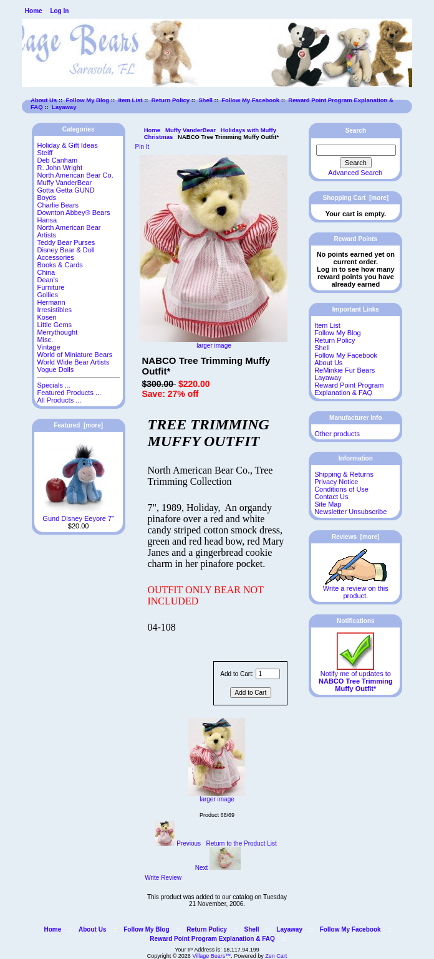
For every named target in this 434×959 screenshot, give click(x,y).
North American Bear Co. (75, 175)
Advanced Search (355, 172)
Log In (59, 10)
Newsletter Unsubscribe (350, 511)
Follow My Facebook (250, 100)
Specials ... (53, 385)
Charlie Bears (58, 205)
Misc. (45, 339)
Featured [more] (78, 425)
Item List (130, 100)
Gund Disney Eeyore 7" (78, 515)
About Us (44, 100)
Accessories (55, 257)
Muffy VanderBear (190, 129)
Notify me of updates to (356, 678)
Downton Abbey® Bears (73, 212)
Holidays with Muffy (248, 129)
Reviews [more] (356, 536)
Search (355, 130)
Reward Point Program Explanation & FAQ (348, 388)
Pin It (142, 146)
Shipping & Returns (344, 474)
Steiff (44, 152)
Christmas (158, 136)
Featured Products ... (69, 392)
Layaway (64, 106)
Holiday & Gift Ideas (67, 145)
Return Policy (171, 100)
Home (33, 10)
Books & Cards (59, 265)
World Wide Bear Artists (73, 362)
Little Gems (54, 324)
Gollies (47, 294)
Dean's (47, 280)
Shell (205, 100)
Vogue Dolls (55, 369)
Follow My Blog (88, 100)
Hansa (47, 220)
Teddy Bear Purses (66, 242)
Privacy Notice (336, 481)
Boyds (46, 197)
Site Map (327, 504)
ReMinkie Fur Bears (344, 370)
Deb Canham (57, 160)
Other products (337, 433)
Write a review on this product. (355, 588)
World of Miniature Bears (74, 354)
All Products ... (59, 400)
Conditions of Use (341, 489)
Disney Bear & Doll (65, 250)
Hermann (51, 302)
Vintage (48, 347)
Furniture (50, 287)
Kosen (46, 317)
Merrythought (57, 332)
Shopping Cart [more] (356, 197)
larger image (216, 796)
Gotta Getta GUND (65, 190)
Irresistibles (54, 309)
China (46, 272)
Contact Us (331, 496)
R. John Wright (59, 167)
